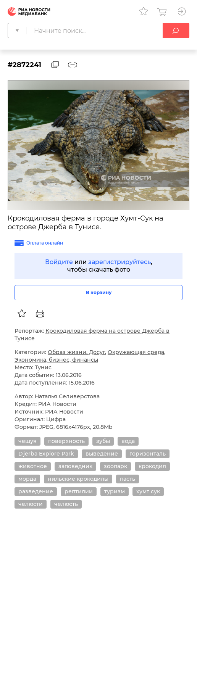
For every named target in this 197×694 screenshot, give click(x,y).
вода (128, 441)
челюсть (66, 504)
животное (32, 466)
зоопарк (115, 466)
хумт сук (148, 491)
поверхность (66, 441)
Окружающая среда (136, 352)
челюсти (30, 504)
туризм (114, 491)
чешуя (27, 441)
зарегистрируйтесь (119, 262)
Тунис (43, 367)
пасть (127, 478)
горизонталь (147, 453)
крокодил (152, 466)
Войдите (59, 262)
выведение (102, 453)
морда (27, 478)
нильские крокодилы (78, 478)
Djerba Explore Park (46, 453)
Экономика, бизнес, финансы (56, 359)
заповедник (75, 466)
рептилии (79, 491)
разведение (35, 491)
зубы (103, 441)
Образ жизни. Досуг (76, 352)
